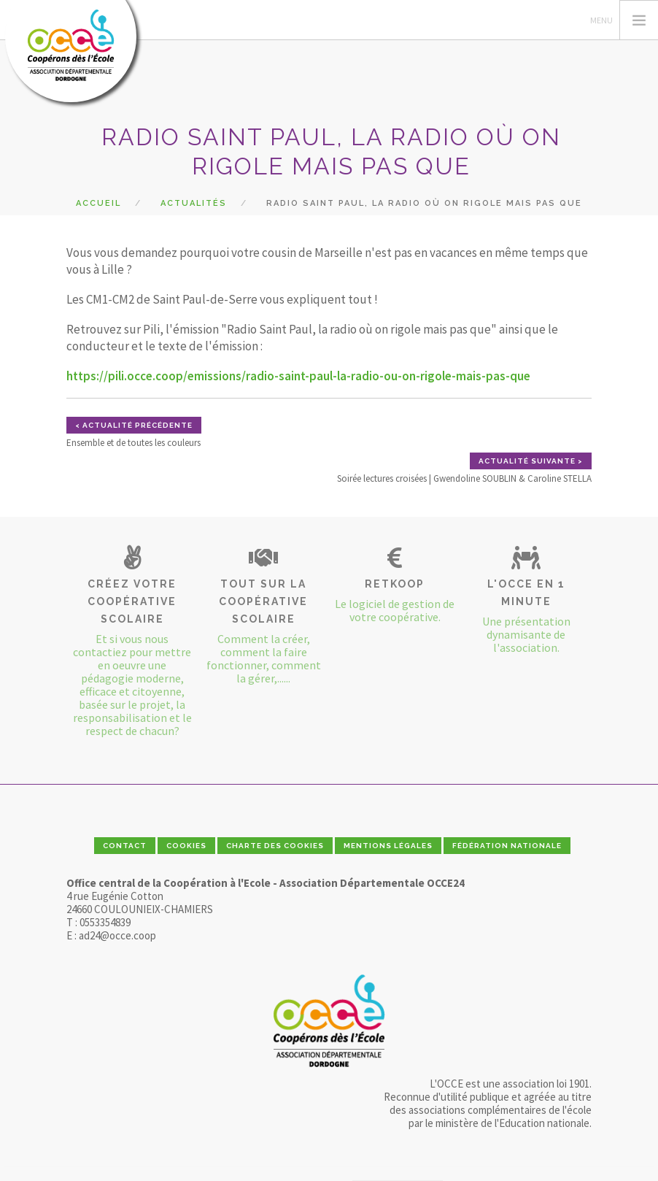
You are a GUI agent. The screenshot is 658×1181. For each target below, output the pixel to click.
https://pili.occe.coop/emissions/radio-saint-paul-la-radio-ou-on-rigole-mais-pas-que (298, 376)
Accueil (98, 203)
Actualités (193, 203)
